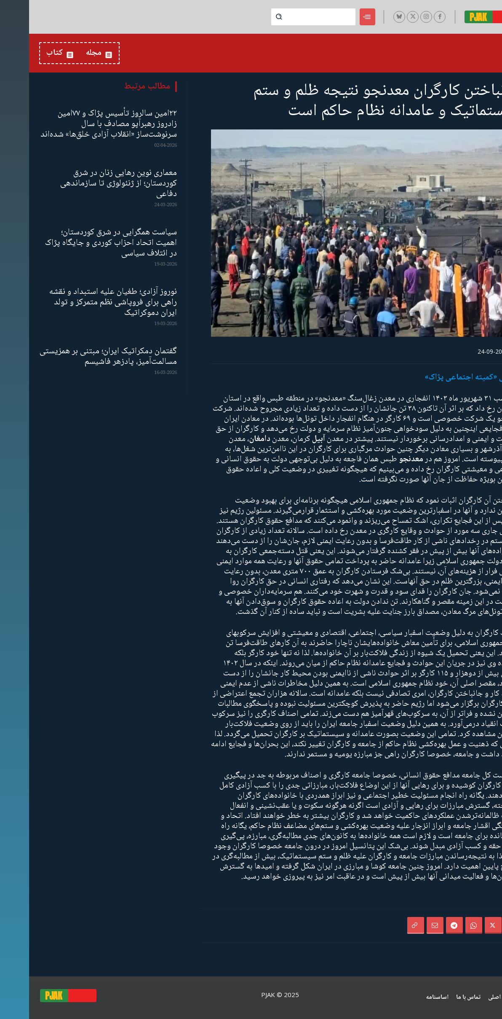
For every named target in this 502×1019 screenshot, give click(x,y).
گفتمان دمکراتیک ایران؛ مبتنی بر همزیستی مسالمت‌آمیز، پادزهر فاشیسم (79, 356)
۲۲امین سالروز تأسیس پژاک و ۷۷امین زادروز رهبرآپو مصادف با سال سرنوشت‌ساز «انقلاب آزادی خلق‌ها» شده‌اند (79, 124)
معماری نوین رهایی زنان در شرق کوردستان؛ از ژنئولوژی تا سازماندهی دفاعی (89, 184)
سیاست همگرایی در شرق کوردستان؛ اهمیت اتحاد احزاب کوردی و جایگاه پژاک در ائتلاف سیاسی (82, 243)
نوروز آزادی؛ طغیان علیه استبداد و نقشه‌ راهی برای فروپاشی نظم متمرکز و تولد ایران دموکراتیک (84, 302)
